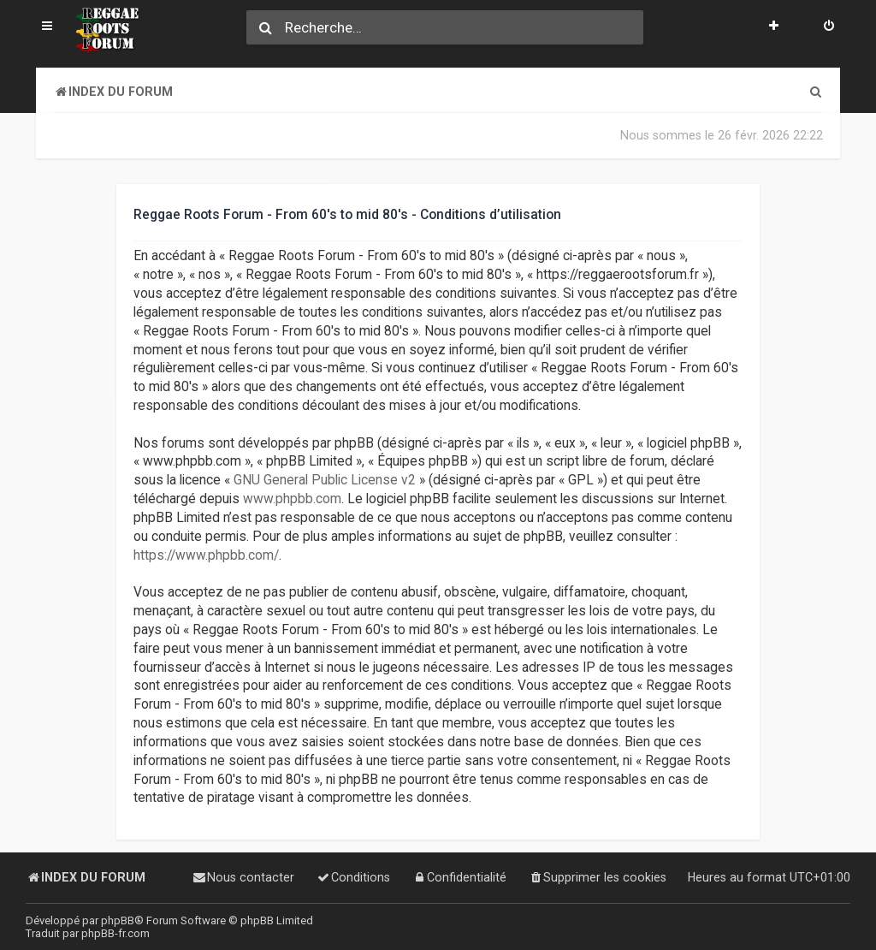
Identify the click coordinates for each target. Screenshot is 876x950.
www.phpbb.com (292, 499)
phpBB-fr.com (115, 933)
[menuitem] (829, 27)
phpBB (117, 920)
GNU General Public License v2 (325, 480)
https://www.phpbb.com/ (206, 554)
